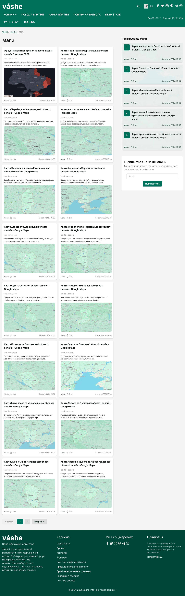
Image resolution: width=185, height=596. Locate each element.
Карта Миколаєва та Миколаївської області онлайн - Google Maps (29, 404)
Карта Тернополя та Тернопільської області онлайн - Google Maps (86, 228)
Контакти (62, 552)
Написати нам (154, 556)
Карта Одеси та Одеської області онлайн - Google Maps (85, 346)
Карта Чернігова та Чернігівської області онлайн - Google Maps (84, 52)
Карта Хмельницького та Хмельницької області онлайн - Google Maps (26, 169)
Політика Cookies (66, 580)
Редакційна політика (68, 575)
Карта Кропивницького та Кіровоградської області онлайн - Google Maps (85, 463)
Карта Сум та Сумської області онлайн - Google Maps (27, 287)
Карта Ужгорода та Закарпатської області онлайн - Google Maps (156, 47)
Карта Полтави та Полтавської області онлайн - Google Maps (26, 346)
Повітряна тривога (87, 14)
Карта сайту (63, 543)
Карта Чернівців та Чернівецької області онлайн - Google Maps (27, 111)
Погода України (32, 14)
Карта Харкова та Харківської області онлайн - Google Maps (25, 228)
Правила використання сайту (72, 566)
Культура (11, 22)
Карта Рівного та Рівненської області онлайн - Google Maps (82, 287)
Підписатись (152, 183)
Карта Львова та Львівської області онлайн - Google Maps (86, 404)
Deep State (113, 14)
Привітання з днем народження (74, 571)
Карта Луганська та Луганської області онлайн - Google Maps (26, 463)
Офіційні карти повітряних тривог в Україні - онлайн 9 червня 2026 (29, 52)
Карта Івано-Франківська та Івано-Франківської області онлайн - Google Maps (153, 115)
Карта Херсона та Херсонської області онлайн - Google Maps (83, 169)
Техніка (29, 22)
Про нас (61, 548)
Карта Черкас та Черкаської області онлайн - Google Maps (86, 111)
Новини (10, 14)
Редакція (62, 557)
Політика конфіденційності (71, 561)
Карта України (59, 14)
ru (151, 6)
